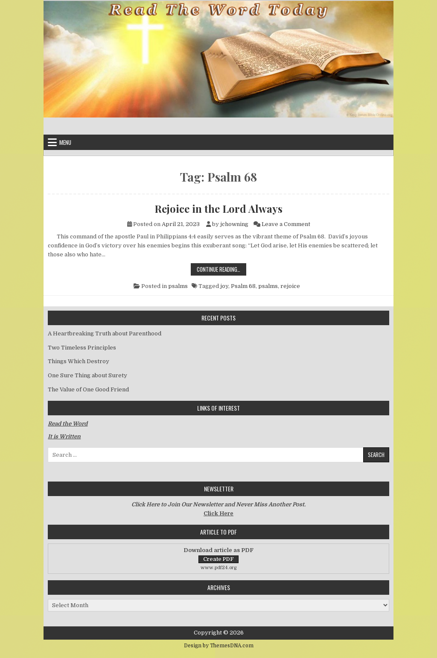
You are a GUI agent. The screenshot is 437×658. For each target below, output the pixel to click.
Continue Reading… (221, 268)
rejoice (290, 286)
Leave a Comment (286, 224)
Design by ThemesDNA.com (218, 646)
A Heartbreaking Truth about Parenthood (104, 333)
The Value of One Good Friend (88, 389)
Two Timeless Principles (82, 347)
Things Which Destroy (78, 361)
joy (224, 286)
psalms (178, 286)
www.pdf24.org (219, 567)
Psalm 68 (243, 286)
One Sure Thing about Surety (87, 375)
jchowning (234, 224)
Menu (65, 142)
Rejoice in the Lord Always (218, 208)
